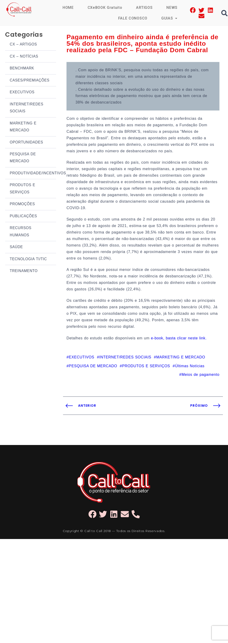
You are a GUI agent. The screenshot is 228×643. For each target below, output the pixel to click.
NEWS (171, 7)
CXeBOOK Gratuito (105, 7)
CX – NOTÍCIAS (23, 53)
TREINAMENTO (23, 254)
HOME (68, 7)
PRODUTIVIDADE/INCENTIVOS (33, 162)
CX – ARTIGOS (23, 42)
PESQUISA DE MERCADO (22, 148)
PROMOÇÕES (22, 191)
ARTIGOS (144, 7)
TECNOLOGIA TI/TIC (28, 242)
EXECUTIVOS (22, 87)
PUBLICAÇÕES (23, 203)
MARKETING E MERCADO (23, 119)
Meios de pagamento (201, 350)
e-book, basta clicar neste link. (175, 315)
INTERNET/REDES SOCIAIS (26, 102)
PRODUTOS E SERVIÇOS (22, 177)
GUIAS (169, 18)
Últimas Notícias (185, 342)
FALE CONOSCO (132, 18)
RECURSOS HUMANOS (20, 217)
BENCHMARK (21, 65)
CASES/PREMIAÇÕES (29, 76)
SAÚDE (16, 231)
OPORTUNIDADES (26, 134)
